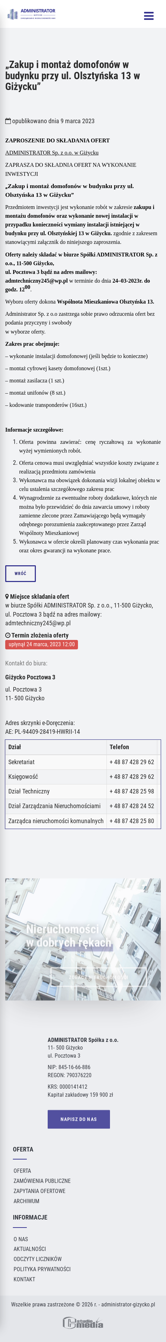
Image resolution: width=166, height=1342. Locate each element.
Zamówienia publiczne (42, 1181)
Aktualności (30, 1249)
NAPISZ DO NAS (79, 1120)
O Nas (21, 1239)
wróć (20, 573)
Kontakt (24, 1279)
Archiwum (26, 1201)
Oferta (22, 1171)
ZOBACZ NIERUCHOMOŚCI (98, 986)
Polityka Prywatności (42, 1269)
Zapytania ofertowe (39, 1191)
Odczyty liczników (38, 1259)
